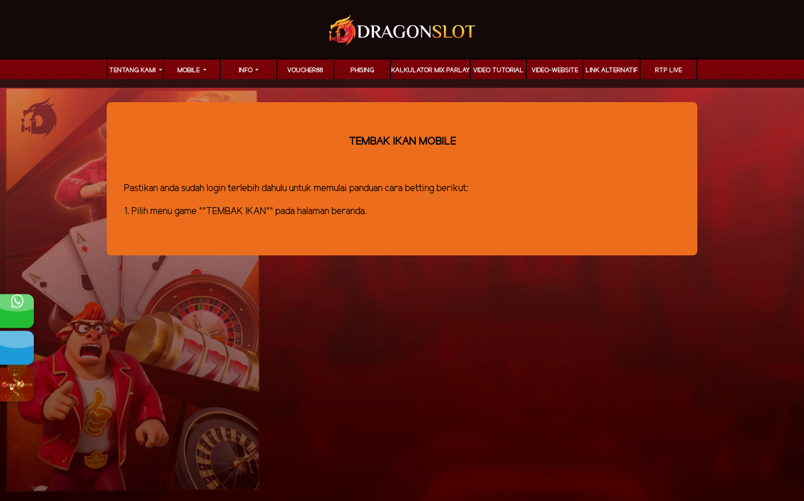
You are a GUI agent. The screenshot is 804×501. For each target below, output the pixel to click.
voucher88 (305, 71)
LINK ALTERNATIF (612, 71)
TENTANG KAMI (133, 71)
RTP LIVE (668, 71)
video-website (555, 71)
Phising (362, 71)
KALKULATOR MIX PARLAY (430, 71)
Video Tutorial (498, 71)
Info (246, 71)
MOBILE (189, 71)
